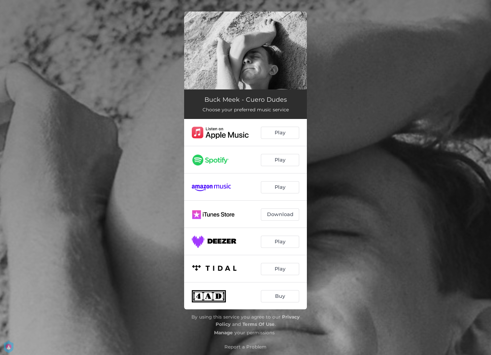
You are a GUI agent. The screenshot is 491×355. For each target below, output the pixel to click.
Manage (223, 332)
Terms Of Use (258, 324)
